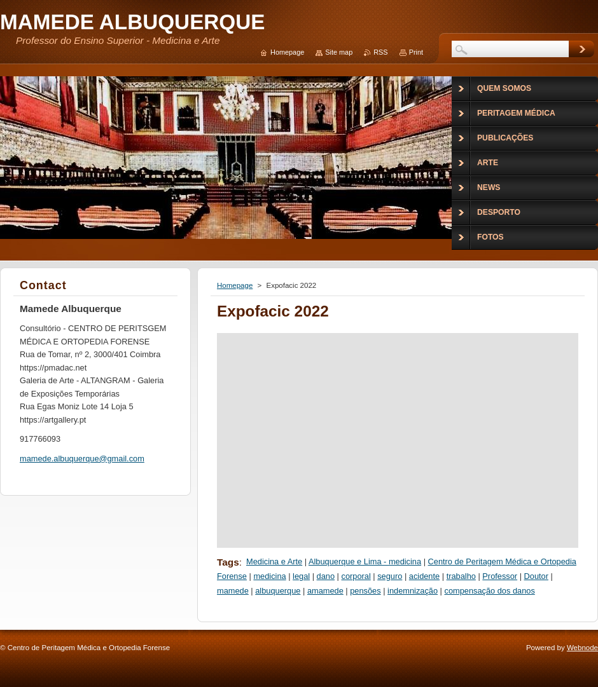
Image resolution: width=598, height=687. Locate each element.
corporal (356, 576)
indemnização (412, 590)
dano (326, 576)
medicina (269, 576)
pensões (365, 590)
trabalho (461, 576)
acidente (424, 576)
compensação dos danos (490, 590)
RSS (380, 52)
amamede (325, 590)
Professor (499, 576)
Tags (228, 562)
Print (416, 52)
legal (301, 576)
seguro (389, 576)
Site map (338, 52)
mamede (233, 590)
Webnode (582, 647)
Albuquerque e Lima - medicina (365, 561)
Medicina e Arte (274, 561)
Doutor (536, 576)
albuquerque (277, 590)
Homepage (235, 285)
